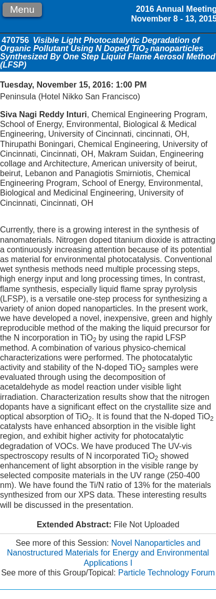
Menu (22, 9)
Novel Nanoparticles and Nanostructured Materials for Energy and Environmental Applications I (108, 553)
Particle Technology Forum (166, 572)
